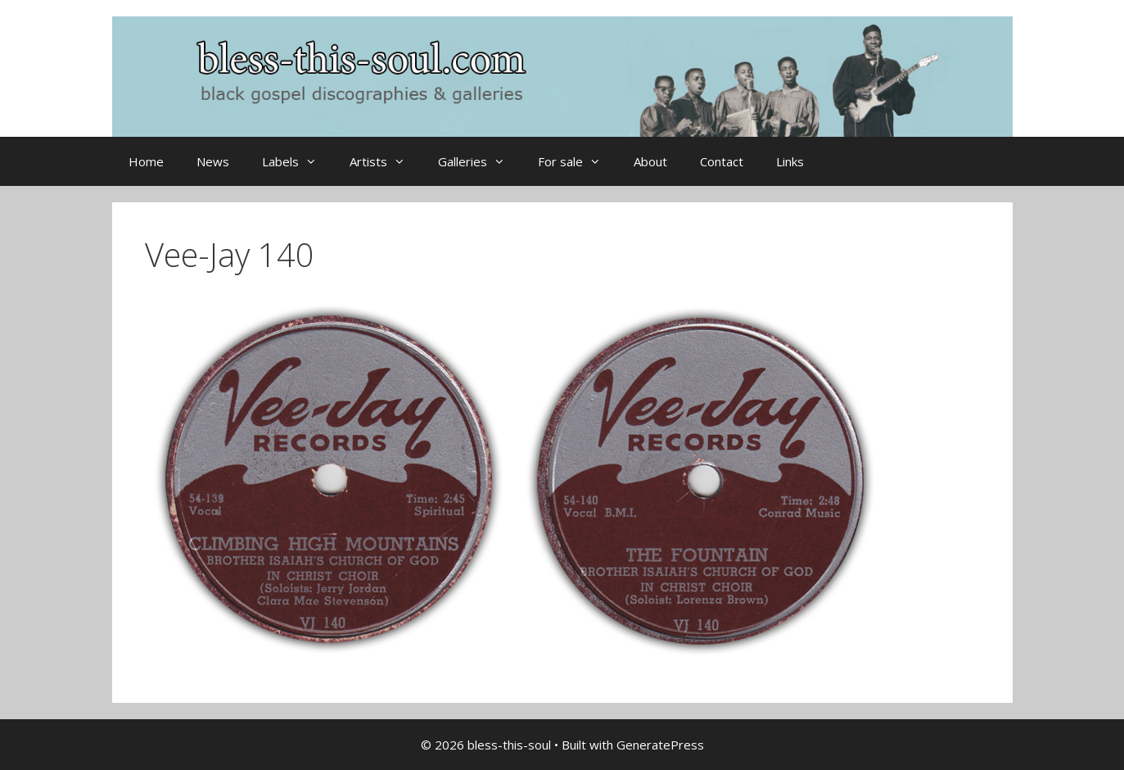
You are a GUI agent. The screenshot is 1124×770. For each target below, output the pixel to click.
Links (790, 161)
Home (146, 161)
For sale (577, 161)
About (650, 161)
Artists (386, 161)
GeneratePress (660, 744)
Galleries (479, 161)
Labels (297, 161)
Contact (721, 161)
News (212, 161)
